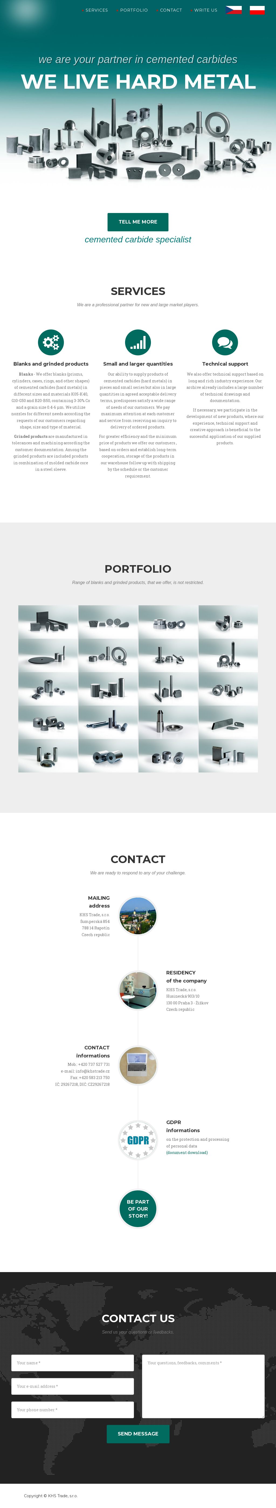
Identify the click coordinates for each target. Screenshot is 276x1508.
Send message (138, 1434)
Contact (169, 16)
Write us (204, 16)
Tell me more (138, 222)
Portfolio (132, 16)
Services (95, 16)
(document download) (187, 1152)
